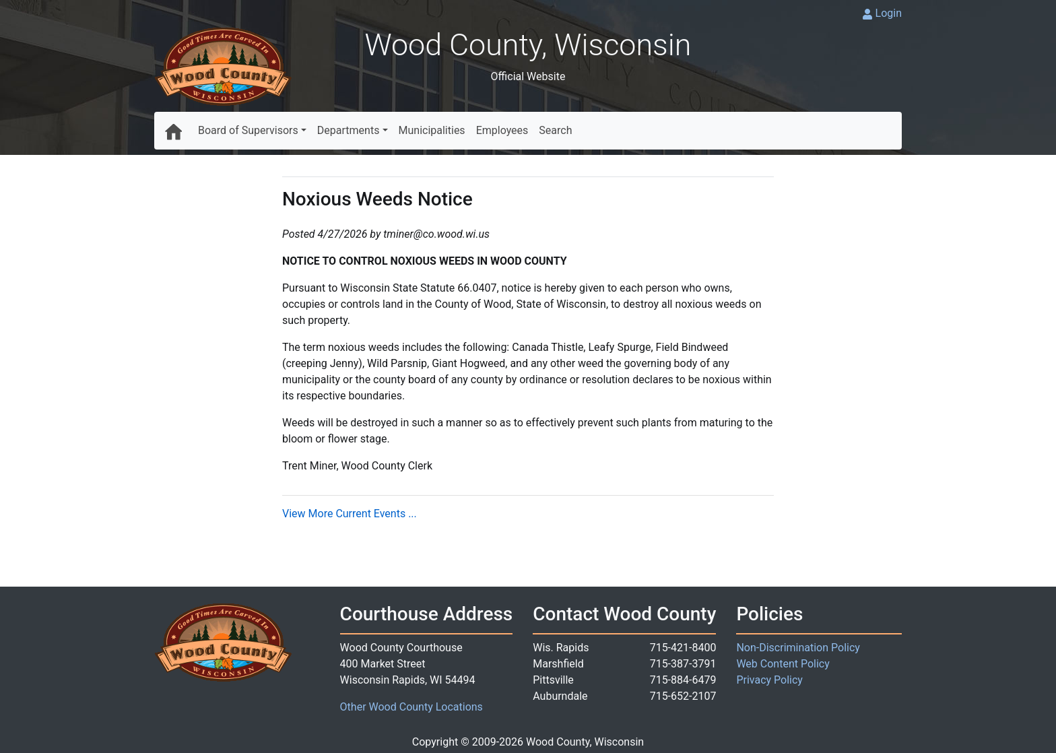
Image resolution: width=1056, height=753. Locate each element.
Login (889, 13)
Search (555, 130)
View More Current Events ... (349, 513)
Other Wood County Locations (411, 706)
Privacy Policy (769, 680)
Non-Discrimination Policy (798, 647)
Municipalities (432, 130)
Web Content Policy (782, 663)
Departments (348, 130)
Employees (502, 130)
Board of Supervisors (248, 130)
